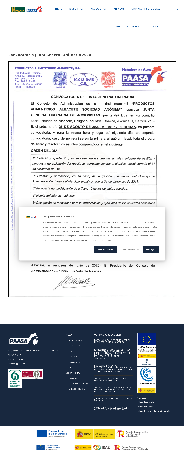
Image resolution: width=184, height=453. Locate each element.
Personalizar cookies (129, 249)
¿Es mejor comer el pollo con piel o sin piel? (113, 400)
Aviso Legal (142, 398)
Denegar (150, 249)
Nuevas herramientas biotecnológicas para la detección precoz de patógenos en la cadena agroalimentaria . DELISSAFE (113, 369)
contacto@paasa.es (16, 364)
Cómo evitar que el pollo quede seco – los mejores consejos (111, 409)
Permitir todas (105, 249)
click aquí (76, 240)
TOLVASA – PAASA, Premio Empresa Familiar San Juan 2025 (112, 380)
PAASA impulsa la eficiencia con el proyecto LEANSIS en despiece (112, 341)
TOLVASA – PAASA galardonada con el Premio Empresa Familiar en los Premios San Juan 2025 (113, 390)
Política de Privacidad (146, 402)
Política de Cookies (145, 406)
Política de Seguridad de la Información (153, 411)
